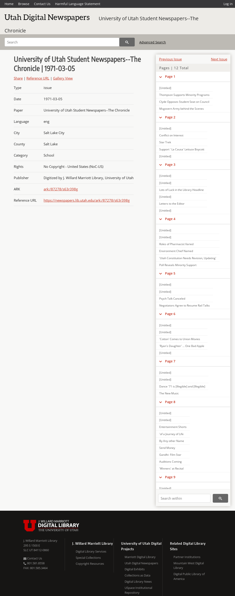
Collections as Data (137, 575)
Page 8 (170, 402)
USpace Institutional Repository (138, 590)
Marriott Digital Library (140, 557)
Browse (23, 4)
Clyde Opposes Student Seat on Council (184, 102)
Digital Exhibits (135, 569)
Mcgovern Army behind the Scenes (181, 109)
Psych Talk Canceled (172, 299)
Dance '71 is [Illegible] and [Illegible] (182, 386)
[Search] (62, 42)
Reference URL (37, 78)
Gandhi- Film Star (170, 455)
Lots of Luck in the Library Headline (181, 190)
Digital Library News (138, 581)
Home (9, 4)
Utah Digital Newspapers (141, 563)
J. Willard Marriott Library (40, 541)
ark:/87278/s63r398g (61, 189)
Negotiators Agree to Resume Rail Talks (184, 305)
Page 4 (170, 219)
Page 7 (170, 361)
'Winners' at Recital (171, 468)
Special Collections (88, 558)
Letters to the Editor (172, 204)
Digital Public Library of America (189, 576)
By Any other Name (171, 441)
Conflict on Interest (171, 135)
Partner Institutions (186, 557)
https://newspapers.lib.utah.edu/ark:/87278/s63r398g (87, 200)
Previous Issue (170, 59)
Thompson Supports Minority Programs (184, 95)
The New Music (169, 393)
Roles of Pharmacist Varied (176, 244)
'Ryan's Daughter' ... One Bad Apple (181, 346)
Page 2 (170, 117)
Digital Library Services (91, 551)
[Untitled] (165, 88)
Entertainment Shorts (173, 427)
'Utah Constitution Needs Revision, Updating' (187, 258)
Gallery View (63, 78)
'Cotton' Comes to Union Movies (179, 339)
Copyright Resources (90, 564)
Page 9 (170, 477)
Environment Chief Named (176, 251)
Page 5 (170, 273)
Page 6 (170, 314)
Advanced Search (152, 42)
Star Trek (165, 142)
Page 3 (170, 164)
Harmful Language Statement (77, 4)
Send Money (167, 448)
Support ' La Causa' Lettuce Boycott (181, 149)
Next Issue (219, 59)
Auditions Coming (170, 462)
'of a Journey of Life (171, 434)
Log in (228, 4)
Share (18, 78)
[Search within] (184, 498)
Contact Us (42, 4)
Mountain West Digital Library (188, 565)
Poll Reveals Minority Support (177, 265)
